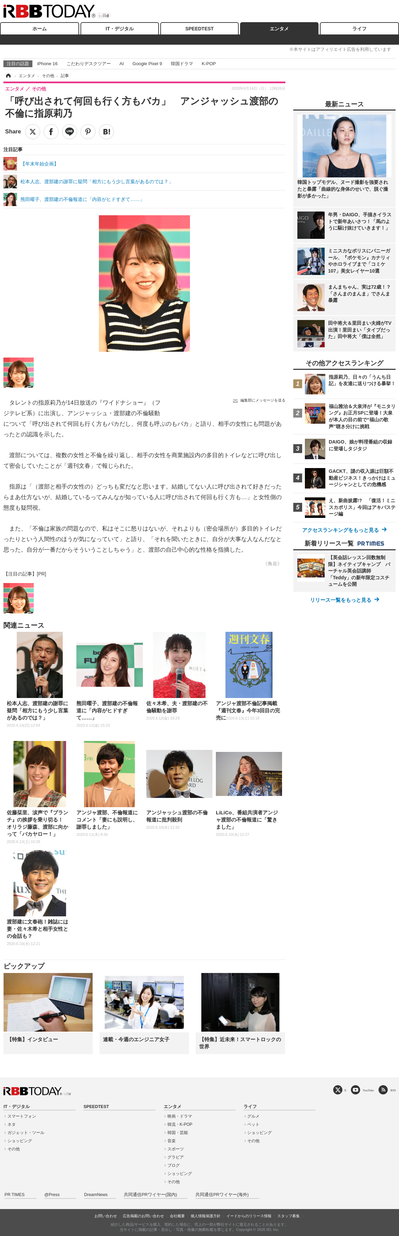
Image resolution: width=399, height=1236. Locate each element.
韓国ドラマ (182, 63)
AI (121, 63)
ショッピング (20, 1140)
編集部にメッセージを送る (262, 400)
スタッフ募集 (288, 1216)
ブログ (173, 1165)
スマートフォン (22, 1116)
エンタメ (279, 28)
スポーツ (175, 1149)
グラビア (175, 1157)
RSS (393, 1090)
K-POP (209, 63)
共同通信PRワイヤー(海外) (222, 1194)
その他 (14, 1149)
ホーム (39, 28)
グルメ (253, 1116)
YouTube (368, 1090)
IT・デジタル (120, 28)
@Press (52, 1194)
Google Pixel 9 (147, 63)
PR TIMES (14, 1194)
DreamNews (96, 1194)
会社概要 (177, 1216)
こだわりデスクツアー (88, 63)
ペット (253, 1124)
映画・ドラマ (179, 1116)
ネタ (12, 1124)
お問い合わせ (105, 1216)
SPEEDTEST (199, 28)
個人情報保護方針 (206, 1216)
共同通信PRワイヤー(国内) (150, 1194)
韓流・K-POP (179, 1124)
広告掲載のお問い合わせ (143, 1216)
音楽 (171, 1140)
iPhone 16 (47, 63)
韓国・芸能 (177, 1132)
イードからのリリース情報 (248, 1216)
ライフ (359, 28)
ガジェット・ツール (26, 1132)
